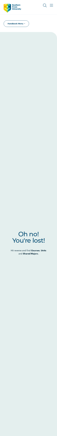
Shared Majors (30, 253)
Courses (35, 250)
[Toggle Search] (44, 5)
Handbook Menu (16, 24)
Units (43, 250)
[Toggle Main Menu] (51, 5)
